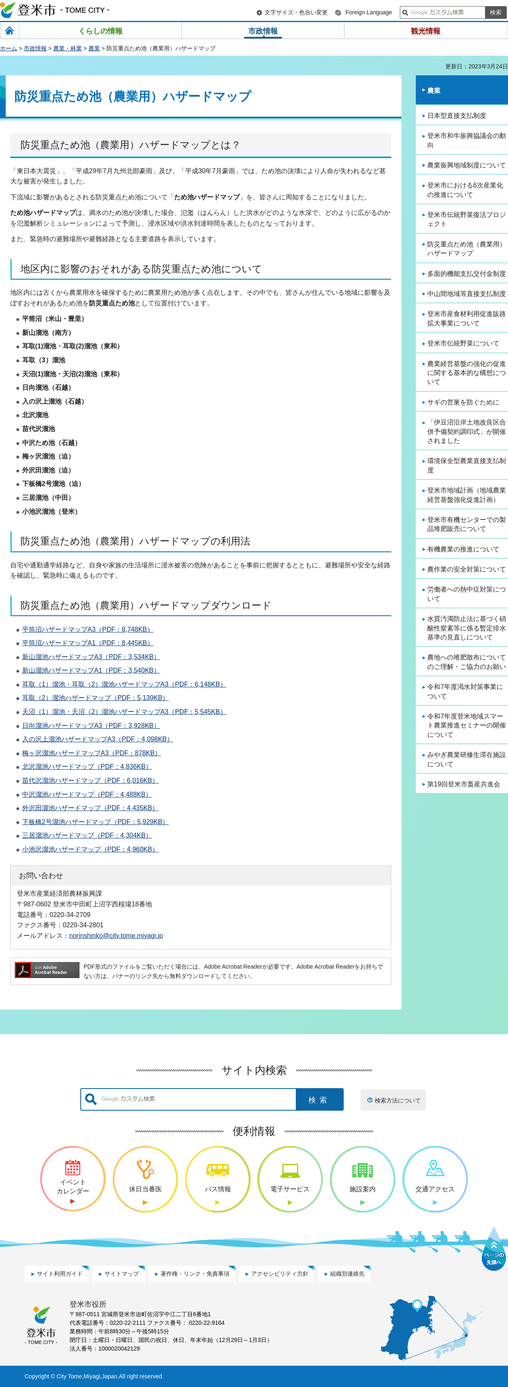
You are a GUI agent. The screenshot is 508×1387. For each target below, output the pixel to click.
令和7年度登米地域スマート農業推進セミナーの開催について (466, 725)
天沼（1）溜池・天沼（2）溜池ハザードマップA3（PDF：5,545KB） (124, 711)
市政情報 (35, 48)
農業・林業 (67, 48)
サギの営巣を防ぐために (463, 402)
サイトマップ (121, 1273)
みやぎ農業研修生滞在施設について (466, 759)
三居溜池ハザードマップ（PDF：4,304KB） (87, 835)
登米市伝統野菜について (463, 343)
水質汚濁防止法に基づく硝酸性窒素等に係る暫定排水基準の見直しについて (466, 628)
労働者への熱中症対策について (466, 594)
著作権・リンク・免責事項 (195, 1273)
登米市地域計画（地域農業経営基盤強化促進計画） (466, 495)
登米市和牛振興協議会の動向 (466, 140)
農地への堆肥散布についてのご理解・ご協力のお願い (466, 662)
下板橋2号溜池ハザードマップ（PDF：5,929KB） (95, 821)
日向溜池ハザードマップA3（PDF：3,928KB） (91, 725)
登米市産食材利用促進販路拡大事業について (466, 318)
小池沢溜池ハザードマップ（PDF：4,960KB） (90, 849)
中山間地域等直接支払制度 (466, 293)
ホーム (8, 48)
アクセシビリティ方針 (279, 1273)
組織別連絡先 (347, 1273)
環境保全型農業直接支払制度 (466, 465)
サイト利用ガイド (60, 1273)
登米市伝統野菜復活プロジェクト (466, 219)
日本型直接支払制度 (456, 115)
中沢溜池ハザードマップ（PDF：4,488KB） (87, 794)
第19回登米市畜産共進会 (463, 784)
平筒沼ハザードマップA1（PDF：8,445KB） (88, 642)
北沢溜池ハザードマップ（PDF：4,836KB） (87, 766)
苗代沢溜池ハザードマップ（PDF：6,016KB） (90, 780)
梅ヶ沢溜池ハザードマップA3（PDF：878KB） (91, 753)
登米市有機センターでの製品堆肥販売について (466, 524)
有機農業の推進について (463, 549)
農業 (94, 48)
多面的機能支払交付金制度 (466, 273)
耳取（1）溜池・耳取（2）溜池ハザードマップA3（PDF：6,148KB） (124, 684)
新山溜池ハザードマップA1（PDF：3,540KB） (91, 670)
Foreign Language (368, 12)
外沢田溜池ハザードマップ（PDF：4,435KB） (90, 807)
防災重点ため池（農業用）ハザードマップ (466, 249)
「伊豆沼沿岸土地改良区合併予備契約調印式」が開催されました (466, 431)
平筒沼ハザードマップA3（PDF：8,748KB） (88, 629)
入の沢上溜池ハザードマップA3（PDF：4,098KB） (97, 739)
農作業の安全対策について (466, 569)
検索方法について (398, 1100)
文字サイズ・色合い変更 (296, 12)
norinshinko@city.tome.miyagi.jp (116, 935)
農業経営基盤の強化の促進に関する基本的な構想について (466, 373)
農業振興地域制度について (466, 165)
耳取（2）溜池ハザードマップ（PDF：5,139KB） (95, 697)
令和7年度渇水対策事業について (465, 691)
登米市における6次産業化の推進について (465, 190)
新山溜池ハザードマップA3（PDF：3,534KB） (91, 656)
